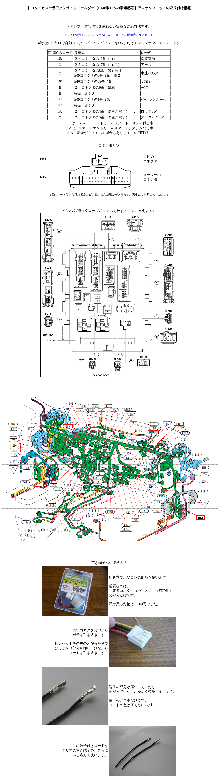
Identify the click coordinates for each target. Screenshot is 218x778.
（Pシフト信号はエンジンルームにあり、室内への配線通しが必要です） (109, 34)
